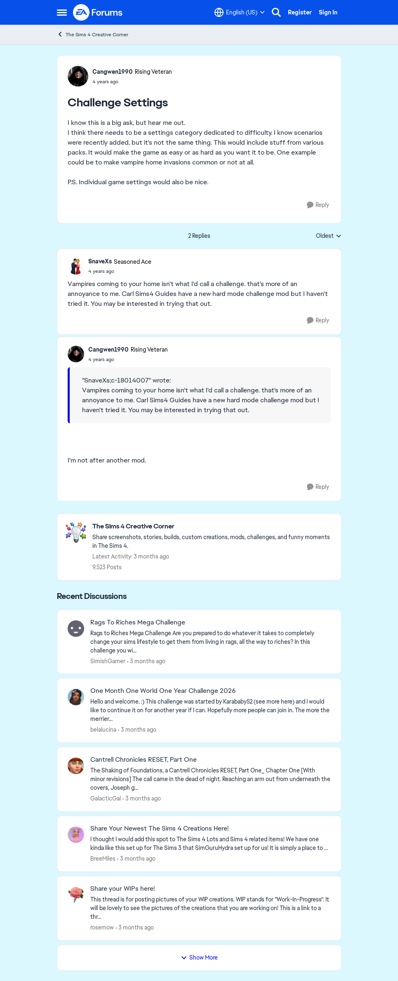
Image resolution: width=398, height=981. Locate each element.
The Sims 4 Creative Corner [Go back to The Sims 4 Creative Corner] (92, 34)
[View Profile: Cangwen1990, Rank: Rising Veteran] (78, 76)
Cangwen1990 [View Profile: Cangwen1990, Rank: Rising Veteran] (112, 71)
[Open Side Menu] (62, 12)
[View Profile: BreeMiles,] (76, 834)
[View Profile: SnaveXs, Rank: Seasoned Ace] (76, 266)
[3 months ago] (146, 661)
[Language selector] (239, 12)
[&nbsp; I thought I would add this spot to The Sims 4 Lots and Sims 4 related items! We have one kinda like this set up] (210, 843)
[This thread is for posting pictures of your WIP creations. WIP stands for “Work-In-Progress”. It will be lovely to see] (210, 908)
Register (300, 12)
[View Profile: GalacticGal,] (76, 766)
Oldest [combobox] (328, 236)
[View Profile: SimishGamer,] (76, 628)
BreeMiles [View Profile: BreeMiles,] (102, 858)
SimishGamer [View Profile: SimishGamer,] (107, 660)
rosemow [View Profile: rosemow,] (102, 927)
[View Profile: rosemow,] (76, 895)
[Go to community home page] (98, 12)
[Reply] (318, 205)
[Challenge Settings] (119, 271)
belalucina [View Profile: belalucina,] (103, 729)
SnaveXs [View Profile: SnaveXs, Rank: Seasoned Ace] (100, 261)
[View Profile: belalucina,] (76, 697)
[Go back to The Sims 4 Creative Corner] (212, 526)
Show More (199, 957)
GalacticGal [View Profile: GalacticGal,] (105, 798)
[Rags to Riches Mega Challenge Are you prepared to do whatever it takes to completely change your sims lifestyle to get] (210, 642)
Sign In (328, 12)
